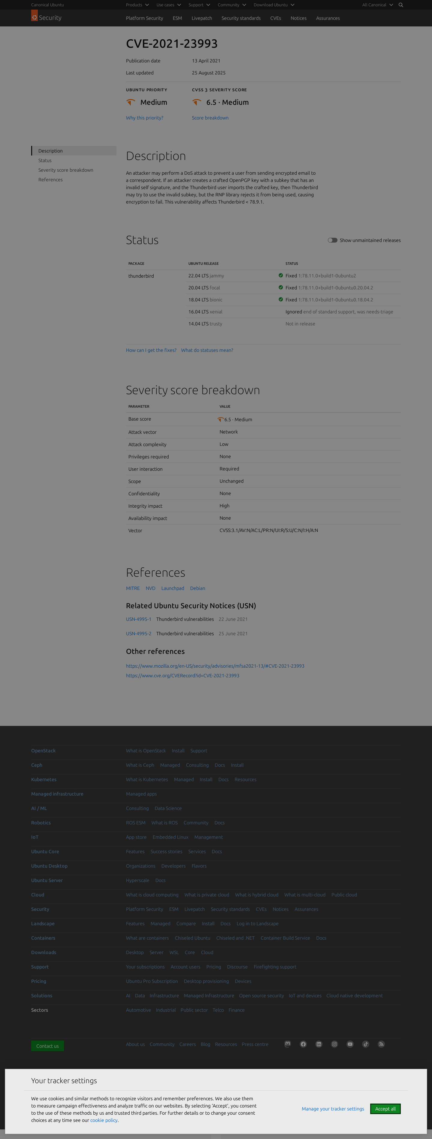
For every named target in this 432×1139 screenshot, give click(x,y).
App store (136, 837)
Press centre (255, 1044)
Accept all (385, 1108)
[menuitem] (377, 5)
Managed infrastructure (57, 793)
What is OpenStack (146, 750)
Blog (205, 1044)
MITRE (133, 588)
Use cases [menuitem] (165, 4)
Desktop (135, 952)
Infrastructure (164, 995)
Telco (218, 1010)
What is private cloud (206, 894)
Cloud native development (354, 995)
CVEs (275, 18)
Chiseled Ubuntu (192, 938)
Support (198, 750)
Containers (43, 938)
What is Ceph (140, 765)
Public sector (194, 1010)
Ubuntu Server (47, 880)
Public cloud (344, 894)
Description (50, 150)
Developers (173, 866)
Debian (197, 588)
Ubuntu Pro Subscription (152, 981)
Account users (185, 966)
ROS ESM (136, 822)
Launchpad (172, 588)
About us (135, 1044)
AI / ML (39, 808)
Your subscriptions (145, 966)
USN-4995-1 (139, 619)
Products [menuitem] (134, 4)
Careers (187, 1044)
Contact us (47, 1046)
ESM (177, 18)
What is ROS (165, 822)
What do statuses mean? (207, 350)
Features (135, 851)
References (50, 179)
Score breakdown (210, 117)
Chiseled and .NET (235, 938)
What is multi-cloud (305, 894)
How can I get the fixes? (151, 350)
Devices (243, 981)
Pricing (213, 966)
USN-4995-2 (139, 633)
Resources (245, 779)
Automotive (138, 1010)
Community (196, 822)
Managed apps (141, 793)
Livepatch (202, 18)
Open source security (261, 995)
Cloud (37, 894)
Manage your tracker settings (333, 1108)
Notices (299, 18)
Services (197, 851)
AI (128, 995)
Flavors (199, 866)
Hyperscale (137, 880)
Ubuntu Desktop (49, 866)
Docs (220, 765)
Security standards (241, 18)
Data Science (168, 808)
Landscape (43, 923)
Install (178, 750)
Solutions (41, 995)
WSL (174, 952)
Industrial (166, 1010)
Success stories (166, 851)
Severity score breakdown (65, 170)
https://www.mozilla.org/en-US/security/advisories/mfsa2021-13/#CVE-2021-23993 (215, 666)
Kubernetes (43, 779)
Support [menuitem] (196, 4)
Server (157, 952)
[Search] (401, 5)
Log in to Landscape (258, 923)
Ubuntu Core (45, 851)
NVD (150, 588)
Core (190, 952)
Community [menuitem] (228, 4)
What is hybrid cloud (256, 894)
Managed (170, 765)
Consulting (197, 765)
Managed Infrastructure (209, 995)
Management (208, 837)
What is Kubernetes (147, 779)
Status (45, 160)
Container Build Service (285, 938)
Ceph (36, 765)
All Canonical (374, 4)
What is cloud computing (152, 894)
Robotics (41, 822)
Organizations (140, 866)
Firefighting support (275, 966)
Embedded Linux (170, 837)
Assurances (328, 18)
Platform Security (144, 18)
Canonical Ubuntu (47, 4)
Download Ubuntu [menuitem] (271, 4)
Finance (237, 1010)
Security (40, 909)
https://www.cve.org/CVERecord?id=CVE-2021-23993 (182, 675)
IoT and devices (305, 995)
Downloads (43, 952)
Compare (186, 923)
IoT (34, 837)
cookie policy (104, 1120)
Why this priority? (144, 117)
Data (140, 995)
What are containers (147, 938)
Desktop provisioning (206, 981)
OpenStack (43, 750)
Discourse (237, 966)
